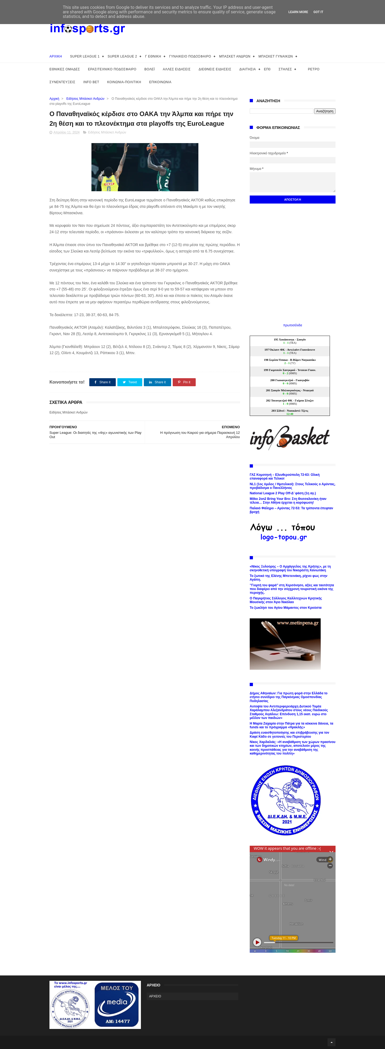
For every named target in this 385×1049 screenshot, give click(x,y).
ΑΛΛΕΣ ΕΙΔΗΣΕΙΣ (177, 69)
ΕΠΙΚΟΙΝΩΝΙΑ (160, 82)
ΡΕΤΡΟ (313, 69)
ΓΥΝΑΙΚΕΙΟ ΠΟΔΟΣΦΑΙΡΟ (190, 56)
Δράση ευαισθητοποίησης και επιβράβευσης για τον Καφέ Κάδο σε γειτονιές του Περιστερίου (289, 734)
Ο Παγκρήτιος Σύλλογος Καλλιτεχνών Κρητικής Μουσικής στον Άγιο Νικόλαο (286, 600)
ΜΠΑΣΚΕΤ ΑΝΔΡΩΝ (235, 56)
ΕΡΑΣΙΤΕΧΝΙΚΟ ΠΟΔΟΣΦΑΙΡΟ (112, 69)
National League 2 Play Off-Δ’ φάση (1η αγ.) (283, 493)
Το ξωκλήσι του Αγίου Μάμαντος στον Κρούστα (286, 608)
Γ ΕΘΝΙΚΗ (153, 56)
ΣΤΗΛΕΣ (285, 69)
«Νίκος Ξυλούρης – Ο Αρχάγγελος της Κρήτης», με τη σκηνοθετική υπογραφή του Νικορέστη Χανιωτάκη (290, 568)
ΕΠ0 (267, 69)
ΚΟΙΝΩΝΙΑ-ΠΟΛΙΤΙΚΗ (124, 82)
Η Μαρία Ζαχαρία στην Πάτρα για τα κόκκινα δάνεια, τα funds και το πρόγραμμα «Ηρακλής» (291, 725)
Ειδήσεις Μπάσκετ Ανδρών (85, 99)
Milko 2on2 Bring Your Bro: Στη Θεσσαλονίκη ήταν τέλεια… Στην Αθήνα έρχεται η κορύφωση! (288, 500)
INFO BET (91, 82)
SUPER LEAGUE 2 (122, 56)
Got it (318, 12)
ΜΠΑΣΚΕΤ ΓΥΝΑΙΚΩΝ (276, 56)
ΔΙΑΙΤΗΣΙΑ (247, 69)
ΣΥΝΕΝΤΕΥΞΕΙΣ (62, 82)
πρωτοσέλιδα (292, 325)
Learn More (298, 12)
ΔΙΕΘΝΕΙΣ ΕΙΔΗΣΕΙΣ (215, 69)
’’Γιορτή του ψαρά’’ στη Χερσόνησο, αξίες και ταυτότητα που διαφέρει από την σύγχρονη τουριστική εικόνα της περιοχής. (292, 589)
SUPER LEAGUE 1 (84, 56)
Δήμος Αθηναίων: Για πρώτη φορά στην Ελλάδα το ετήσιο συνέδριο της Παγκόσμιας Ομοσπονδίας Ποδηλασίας (289, 697)
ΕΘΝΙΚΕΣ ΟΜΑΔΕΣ (64, 69)
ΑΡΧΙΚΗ (55, 56)
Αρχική (54, 99)
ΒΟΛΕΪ (149, 69)
